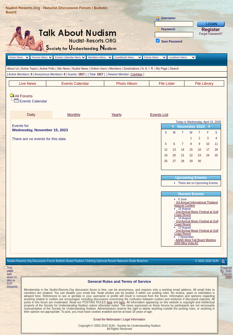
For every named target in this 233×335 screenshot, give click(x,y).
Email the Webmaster (107, 319)
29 (190, 161)
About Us (13, 68)
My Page (161, 68)
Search (174, 68)
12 (165, 149)
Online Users (99, 68)
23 (199, 155)
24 (207, 155)
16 (199, 149)
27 (174, 161)
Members (115, 68)
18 (216, 149)
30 (199, 161)
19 (165, 155)
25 (216, 155)
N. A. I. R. (148, 68)
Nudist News (80, 68)
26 (165, 161)
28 (182, 161)
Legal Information (134, 319)
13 (174, 149)
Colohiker (136, 74)
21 (182, 155)
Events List (159, 114)
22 (190, 155)
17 (207, 149)
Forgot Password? (210, 33)
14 (182, 149)
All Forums (24, 96)
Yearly (116, 114)
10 (207, 144)
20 (174, 155)
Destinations (131, 68)
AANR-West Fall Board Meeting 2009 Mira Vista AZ (195, 242)
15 (190, 149)
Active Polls (47, 68)
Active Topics (29, 68)
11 (216, 144)
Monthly (74, 114)
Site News (63, 68)
